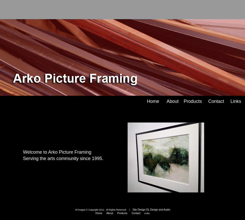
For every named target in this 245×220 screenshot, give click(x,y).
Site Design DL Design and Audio (150, 209)
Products (193, 101)
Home (153, 101)
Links (235, 101)
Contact (216, 101)
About (173, 101)
